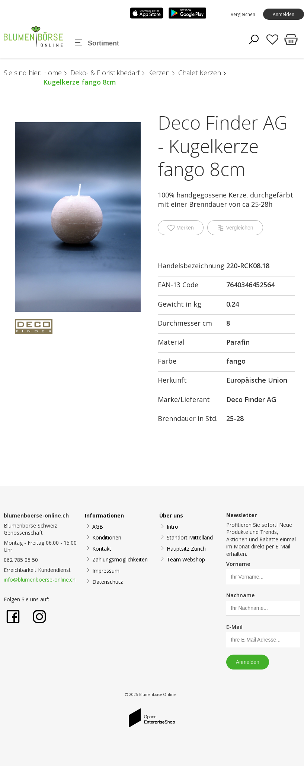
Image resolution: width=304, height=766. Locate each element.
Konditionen (106, 537)
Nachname (240, 595)
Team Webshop (186, 559)
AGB (97, 526)
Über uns (171, 515)
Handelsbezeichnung (191, 265)
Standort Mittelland (190, 537)
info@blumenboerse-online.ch (40, 579)
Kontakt (101, 548)
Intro (172, 526)
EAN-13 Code (178, 284)
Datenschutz (107, 581)
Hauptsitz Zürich (186, 548)
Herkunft (172, 380)
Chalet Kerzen (199, 72)
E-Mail (234, 626)
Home (52, 72)
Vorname (238, 563)
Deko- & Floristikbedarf (105, 72)
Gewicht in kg (179, 304)
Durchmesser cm (185, 323)
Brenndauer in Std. (188, 418)
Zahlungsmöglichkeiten (120, 559)
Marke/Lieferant (184, 399)
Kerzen (159, 72)
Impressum (105, 570)
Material (171, 342)
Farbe (167, 361)
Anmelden (283, 14)
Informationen (104, 515)
